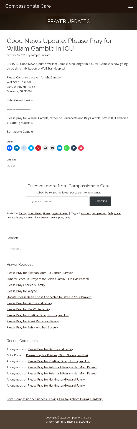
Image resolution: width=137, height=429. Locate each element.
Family (22, 213)
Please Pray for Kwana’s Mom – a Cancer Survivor (40, 273)
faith (110, 213)
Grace (49, 421)
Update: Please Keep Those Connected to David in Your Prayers (49, 297)
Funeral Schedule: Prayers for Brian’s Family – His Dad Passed (48, 279)
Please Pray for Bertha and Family (29, 303)
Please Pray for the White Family (28, 309)
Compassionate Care (28, 6)
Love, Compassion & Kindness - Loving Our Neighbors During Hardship (55, 399)
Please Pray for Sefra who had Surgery (33, 327)
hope (19, 217)
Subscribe (100, 201)
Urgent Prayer (60, 213)
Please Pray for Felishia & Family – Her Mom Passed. (62, 367)
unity (67, 217)
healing (11, 217)
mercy (45, 217)
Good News (35, 213)
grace (117, 213)
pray (60, 217)
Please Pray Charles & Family (26, 285)
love (37, 217)
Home (46, 213)
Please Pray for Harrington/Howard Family (56, 379)
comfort (86, 213)
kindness (29, 217)
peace (53, 217)
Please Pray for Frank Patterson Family (33, 321)
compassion (99, 213)
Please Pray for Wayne (22, 291)
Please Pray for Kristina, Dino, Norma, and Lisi (37, 315)
